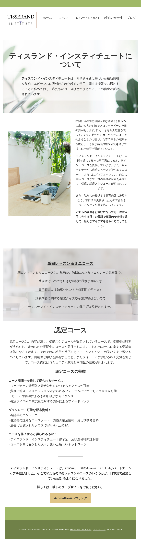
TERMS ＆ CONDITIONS (80, 529)
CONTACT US (99, 529)
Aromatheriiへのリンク (70, 498)
